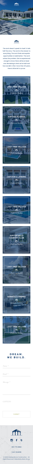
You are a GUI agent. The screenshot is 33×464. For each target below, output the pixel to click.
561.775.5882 (16, 447)
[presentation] (16, 403)
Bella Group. (26, 459)
